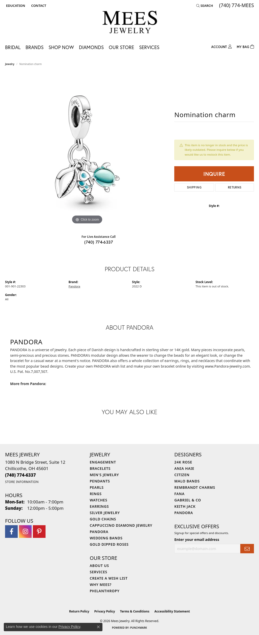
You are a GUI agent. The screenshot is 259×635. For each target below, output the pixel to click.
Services (149, 47)
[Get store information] (22, 482)
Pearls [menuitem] (97, 487)
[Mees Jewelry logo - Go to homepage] (129, 23)
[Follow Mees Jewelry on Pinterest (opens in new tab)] (39, 531)
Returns (235, 187)
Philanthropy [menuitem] (105, 590)
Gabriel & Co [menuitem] (187, 500)
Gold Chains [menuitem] (103, 519)
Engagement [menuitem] (103, 462)
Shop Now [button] (61, 47)
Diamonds (91, 47)
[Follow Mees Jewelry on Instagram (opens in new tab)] (25, 531)
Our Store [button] (121, 47)
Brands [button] (35, 47)
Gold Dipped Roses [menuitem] (109, 544)
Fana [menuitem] (179, 493)
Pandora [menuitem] (99, 531)
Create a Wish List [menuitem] (109, 578)
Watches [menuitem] (98, 500)
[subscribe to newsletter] (247, 548)
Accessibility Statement (172, 611)
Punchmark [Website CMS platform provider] (138, 627)
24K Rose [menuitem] (183, 462)
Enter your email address (196, 539)
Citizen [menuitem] (181, 474)
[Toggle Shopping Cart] (245, 46)
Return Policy (79, 611)
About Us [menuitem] (99, 565)
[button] (15, 5)
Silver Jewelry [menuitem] (105, 512)
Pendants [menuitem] (100, 481)
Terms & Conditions (134, 611)
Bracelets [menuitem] (100, 468)
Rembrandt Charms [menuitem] (194, 487)
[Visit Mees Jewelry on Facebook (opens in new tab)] (11, 531)
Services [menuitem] (98, 571)
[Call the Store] (20, 475)
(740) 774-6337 (98, 242)
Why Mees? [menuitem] (101, 584)
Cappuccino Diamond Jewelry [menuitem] (121, 525)
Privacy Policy (104, 611)
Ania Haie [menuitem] (184, 468)
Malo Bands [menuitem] (187, 481)
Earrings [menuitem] (99, 506)
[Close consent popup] (98, 626)
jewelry (9, 64)
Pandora (74, 286)
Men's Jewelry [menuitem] (104, 474)
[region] (87, 149)
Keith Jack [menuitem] (185, 506)
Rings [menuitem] (96, 493)
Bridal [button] (12, 47)
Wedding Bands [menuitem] (106, 538)
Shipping (194, 187)
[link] (38, 5)
